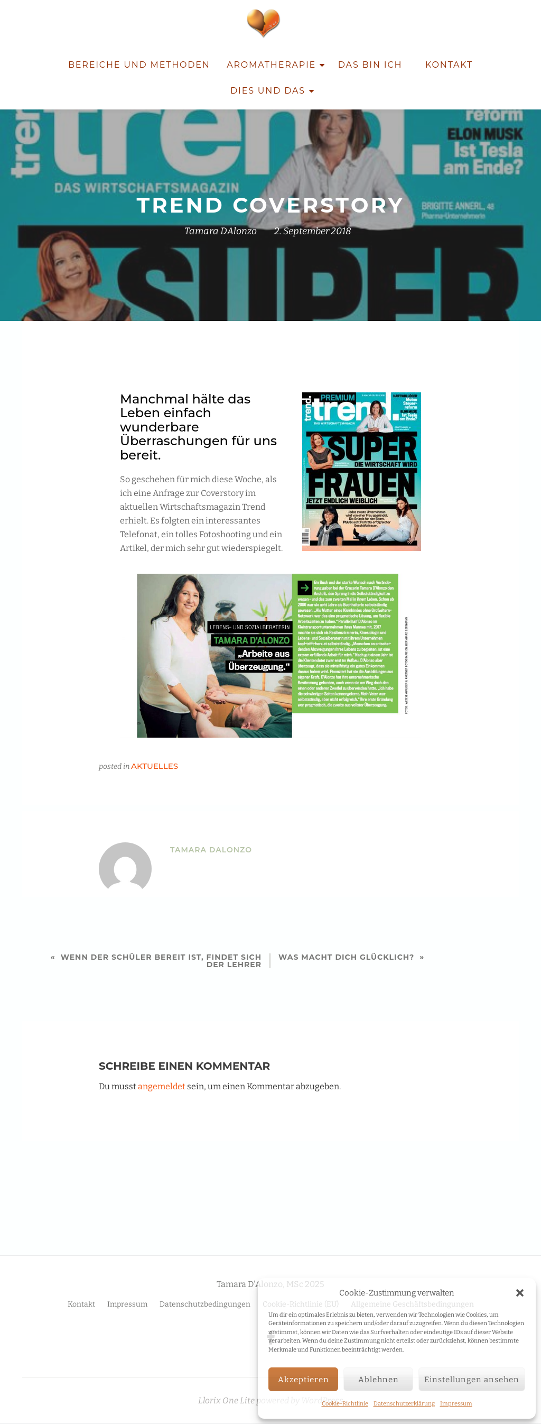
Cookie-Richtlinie (345, 1403)
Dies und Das (267, 91)
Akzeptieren (303, 1379)
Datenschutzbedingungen (205, 1282)
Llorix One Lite (227, 1378)
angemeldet (161, 1086)
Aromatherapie (271, 65)
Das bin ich (370, 65)
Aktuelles (154, 766)
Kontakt (449, 65)
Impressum (456, 1403)
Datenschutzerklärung (404, 1403)
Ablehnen (378, 1379)
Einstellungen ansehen (471, 1379)
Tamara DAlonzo (220, 231)
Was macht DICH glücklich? (346, 957)
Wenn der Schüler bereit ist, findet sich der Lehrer (161, 960)
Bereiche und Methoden (139, 65)
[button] (520, 1293)
